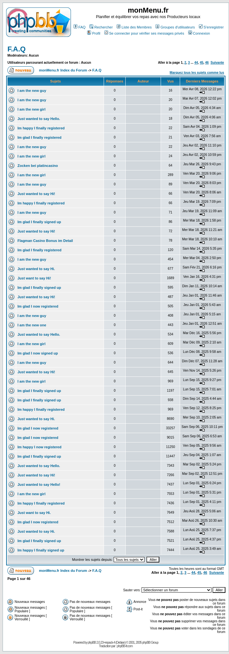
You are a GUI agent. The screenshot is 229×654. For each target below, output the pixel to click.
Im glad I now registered (37, 306)
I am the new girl (31, 109)
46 (207, 62)
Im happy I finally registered (41, 128)
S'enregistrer (211, 27)
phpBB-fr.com (125, 646)
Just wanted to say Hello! (38, 484)
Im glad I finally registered (39, 137)
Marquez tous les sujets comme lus (197, 72)
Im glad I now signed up (37, 353)
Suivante (217, 62)
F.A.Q (16, 49)
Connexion (199, 33)
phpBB (92, 642)
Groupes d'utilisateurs (175, 27)
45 (201, 62)
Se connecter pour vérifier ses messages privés (144, 33)
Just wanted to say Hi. (36, 269)
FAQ (80, 27)
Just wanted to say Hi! (36, 194)
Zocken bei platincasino (37, 166)
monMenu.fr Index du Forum (63, 70)
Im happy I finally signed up (40, 550)
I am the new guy (31, 91)
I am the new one (31, 325)
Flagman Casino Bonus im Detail (45, 241)
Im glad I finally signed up (39, 222)
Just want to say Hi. (34, 513)
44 (196, 62)
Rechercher (101, 27)
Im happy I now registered (39, 447)
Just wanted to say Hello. (38, 119)
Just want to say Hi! (34, 278)
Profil (93, 33)
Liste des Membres (134, 27)
